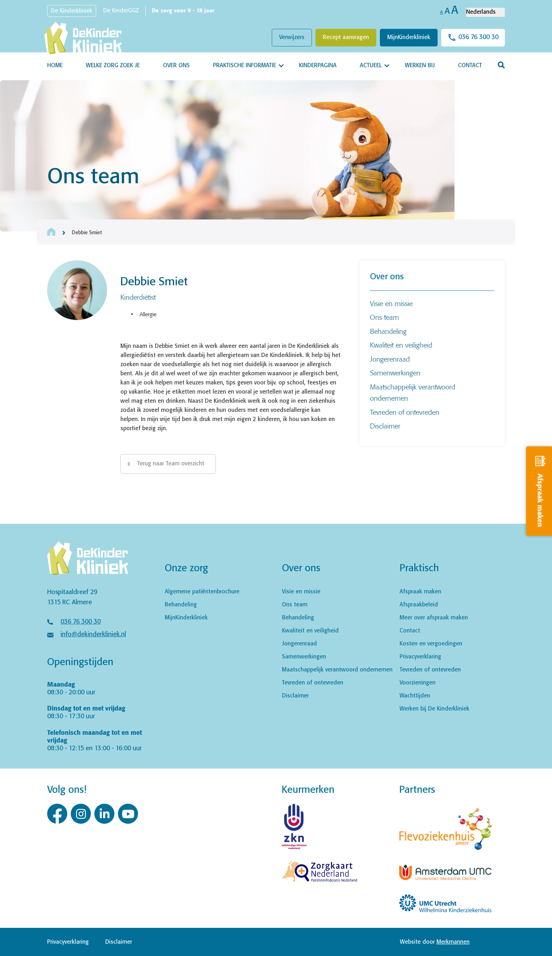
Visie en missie (391, 303)
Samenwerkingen (395, 373)
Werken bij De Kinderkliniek (434, 709)
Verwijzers (292, 37)
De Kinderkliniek (71, 11)
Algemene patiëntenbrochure (202, 592)
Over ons (176, 66)
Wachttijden (415, 696)
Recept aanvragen (346, 37)
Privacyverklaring (420, 657)
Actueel (371, 66)
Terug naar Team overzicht (170, 464)
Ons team (384, 317)
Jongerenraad (390, 359)
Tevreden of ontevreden (404, 412)
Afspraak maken (420, 592)
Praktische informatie (244, 66)
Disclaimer (385, 426)
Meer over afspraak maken (434, 618)
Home (55, 66)
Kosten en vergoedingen (431, 644)
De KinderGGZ (121, 11)
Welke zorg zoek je (113, 66)
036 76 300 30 (478, 37)
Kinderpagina (318, 66)
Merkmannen (453, 942)
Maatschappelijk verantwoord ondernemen (337, 670)
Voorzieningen (417, 683)
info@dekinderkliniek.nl (93, 634)
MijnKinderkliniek (408, 37)
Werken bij (420, 66)
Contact (470, 66)
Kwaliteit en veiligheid (401, 345)
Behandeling (388, 331)
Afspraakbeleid (419, 605)
